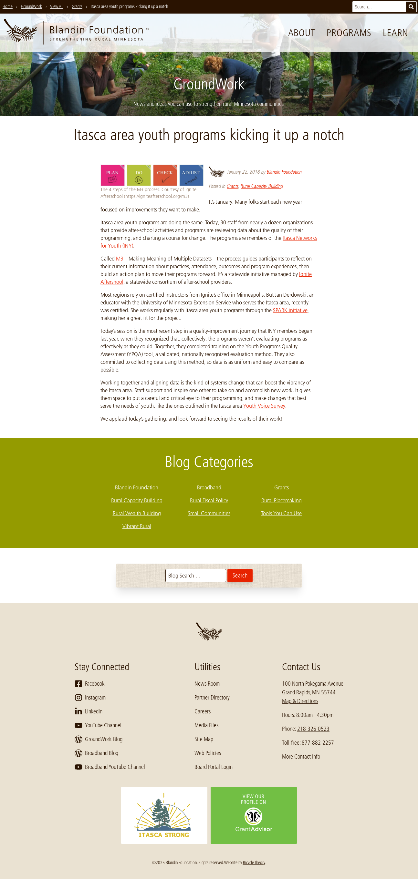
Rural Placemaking (281, 500)
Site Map (203, 739)
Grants (232, 186)
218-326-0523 (313, 728)
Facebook (90, 684)
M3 (119, 258)
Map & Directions (300, 701)
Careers (202, 711)
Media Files (206, 725)
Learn (395, 33)
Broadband (209, 487)
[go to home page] (76, 33)
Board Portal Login (213, 767)
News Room (207, 683)
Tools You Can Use (281, 513)
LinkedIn (88, 711)
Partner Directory (212, 697)
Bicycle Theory (254, 862)
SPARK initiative (290, 310)
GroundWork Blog (98, 739)
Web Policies (207, 753)
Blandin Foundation (284, 172)
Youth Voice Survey (264, 406)
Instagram (90, 697)
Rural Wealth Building (137, 513)
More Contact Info (301, 756)
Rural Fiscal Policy (209, 500)
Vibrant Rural (136, 526)
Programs (349, 33)
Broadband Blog (96, 753)
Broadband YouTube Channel (110, 767)
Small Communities (209, 513)
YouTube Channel (98, 725)
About (301, 33)
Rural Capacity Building (262, 186)
